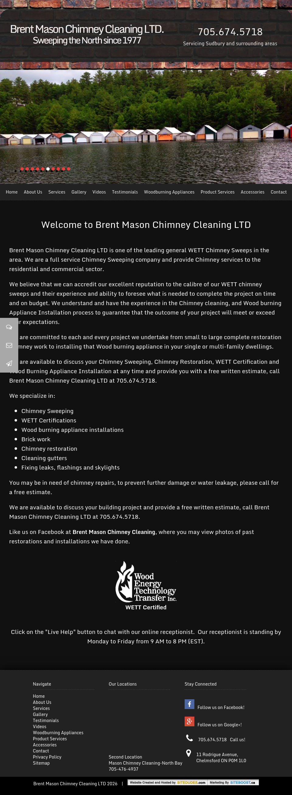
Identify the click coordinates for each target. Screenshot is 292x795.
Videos (99, 191)
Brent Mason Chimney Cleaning (114, 531)
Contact (279, 191)
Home (12, 191)
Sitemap (41, 762)
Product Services (218, 191)
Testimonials (125, 191)
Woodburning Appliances (169, 191)
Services (56, 191)
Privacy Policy (47, 756)
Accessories (252, 191)
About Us (33, 191)
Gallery (78, 191)
